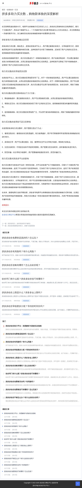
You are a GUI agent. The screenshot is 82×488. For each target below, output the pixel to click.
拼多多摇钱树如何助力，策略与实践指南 (21, 226)
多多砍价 (10, 10)
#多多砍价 (40, 20)
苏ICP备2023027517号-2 (41, 485)
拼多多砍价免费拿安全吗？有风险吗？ (17, 465)
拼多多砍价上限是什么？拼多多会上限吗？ (22, 292)
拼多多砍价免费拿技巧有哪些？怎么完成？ (18, 471)
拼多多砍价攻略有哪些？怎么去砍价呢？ (21, 265)
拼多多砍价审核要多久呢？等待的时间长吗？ (23, 306)
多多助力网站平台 (9, 215)
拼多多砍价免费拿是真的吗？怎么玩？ (20, 238)
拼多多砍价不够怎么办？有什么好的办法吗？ (19, 458)
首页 (3, 10)
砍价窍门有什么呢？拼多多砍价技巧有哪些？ (23, 279)
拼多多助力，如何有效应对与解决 (19, 223)
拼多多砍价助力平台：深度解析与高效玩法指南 (20, 413)
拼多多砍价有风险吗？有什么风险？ (19, 251)
